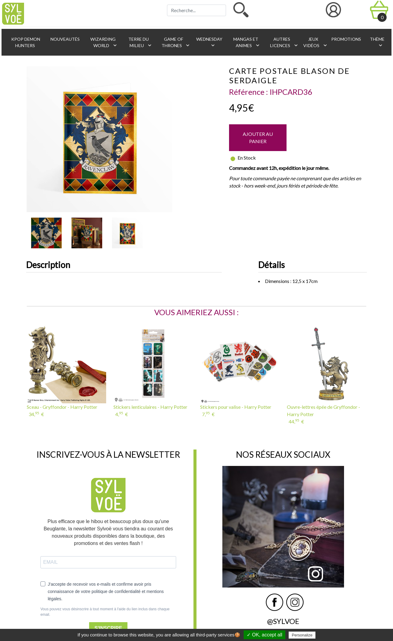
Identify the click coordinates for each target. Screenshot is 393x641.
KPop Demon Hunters (25, 42)
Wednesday (208, 42)
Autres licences (283, 42)
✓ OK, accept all (264, 634)
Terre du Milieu (140, 42)
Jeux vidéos (314, 42)
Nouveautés (65, 39)
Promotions (345, 39)
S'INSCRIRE (108, 628)
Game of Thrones (176, 42)
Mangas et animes (246, 42)
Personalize (302, 635)
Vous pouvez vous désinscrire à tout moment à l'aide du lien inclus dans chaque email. (105, 612)
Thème (376, 42)
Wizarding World (103, 42)
